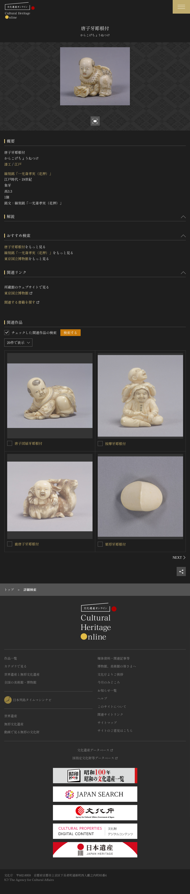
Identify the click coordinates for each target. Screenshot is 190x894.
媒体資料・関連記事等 (113, 658)
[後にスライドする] (179, 557)
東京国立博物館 (16, 258)
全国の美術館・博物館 (20, 682)
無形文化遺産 (14, 724)
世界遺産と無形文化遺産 (22, 674)
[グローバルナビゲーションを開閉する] (181, 7)
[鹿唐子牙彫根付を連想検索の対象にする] (9, 543)
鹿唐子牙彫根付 (27, 543)
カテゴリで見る (15, 666)
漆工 (7, 164)
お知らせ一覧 (107, 690)
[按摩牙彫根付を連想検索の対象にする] (100, 443)
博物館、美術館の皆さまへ (116, 666)
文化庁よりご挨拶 (110, 674)
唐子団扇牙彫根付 (28, 443)
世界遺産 (10, 716)
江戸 (17, 164)
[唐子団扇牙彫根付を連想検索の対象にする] (9, 443)
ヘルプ (102, 698)
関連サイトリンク (110, 714)
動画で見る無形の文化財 (22, 732)
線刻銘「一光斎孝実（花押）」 (28, 173)
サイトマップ (107, 722)
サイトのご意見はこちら (115, 730)
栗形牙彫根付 (115, 544)
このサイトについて (111, 706)
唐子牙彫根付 (14, 246)
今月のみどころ (108, 682)
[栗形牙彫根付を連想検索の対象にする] (100, 544)
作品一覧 (10, 658)
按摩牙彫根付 (115, 443)
